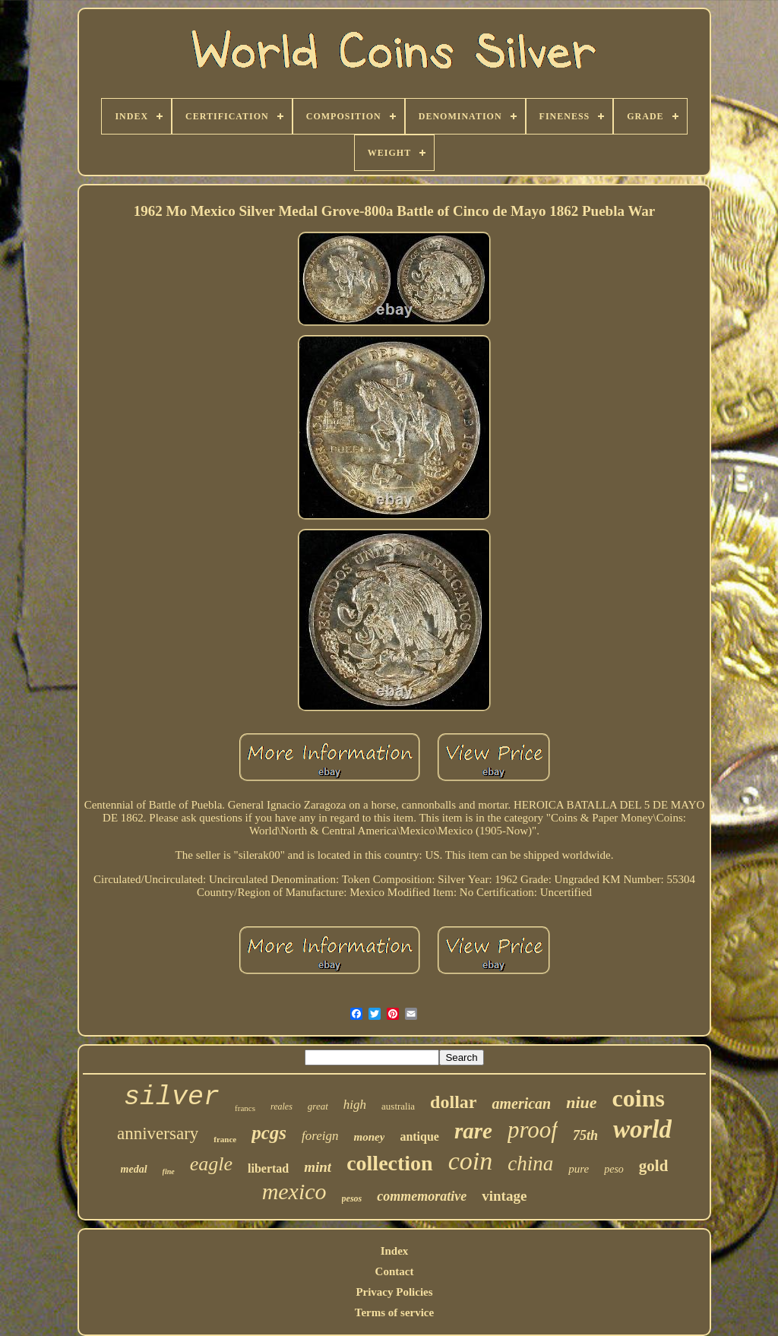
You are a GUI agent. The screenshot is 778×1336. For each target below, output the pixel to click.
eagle (211, 1164)
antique (419, 1136)
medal (134, 1169)
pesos (352, 1198)
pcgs (268, 1132)
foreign (320, 1136)
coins (638, 1098)
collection (389, 1163)
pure (578, 1169)
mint (317, 1167)
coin (470, 1161)
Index (395, 1251)
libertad (268, 1168)
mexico (294, 1191)
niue (581, 1102)
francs (245, 1108)
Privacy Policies (394, 1292)
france (224, 1139)
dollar (453, 1102)
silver (172, 1097)
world (642, 1129)
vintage (504, 1196)
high (354, 1104)
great (318, 1106)
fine (169, 1171)
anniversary (157, 1133)
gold (654, 1166)
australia (398, 1106)
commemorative (421, 1196)
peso (614, 1169)
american (521, 1103)
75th (585, 1135)
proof (533, 1129)
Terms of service (394, 1312)
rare (473, 1131)
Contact (394, 1271)
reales (281, 1106)
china (530, 1163)
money (369, 1137)
